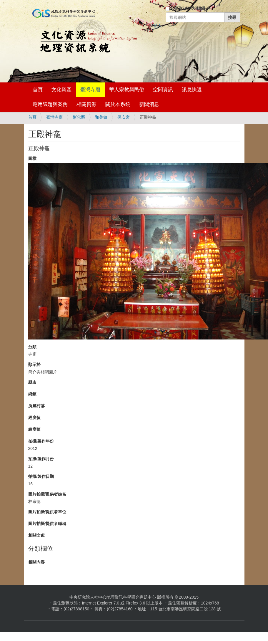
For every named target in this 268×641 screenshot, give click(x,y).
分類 (32, 346)
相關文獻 (36, 535)
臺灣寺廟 (90, 89)
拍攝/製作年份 (41, 441)
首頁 (38, 89)
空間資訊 (163, 89)
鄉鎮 (32, 394)
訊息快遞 (192, 89)
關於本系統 (117, 104)
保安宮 (123, 117)
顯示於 (34, 364)
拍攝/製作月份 (41, 458)
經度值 (34, 417)
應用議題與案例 (50, 104)
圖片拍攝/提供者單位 (47, 511)
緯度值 (34, 429)
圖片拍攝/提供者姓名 (47, 494)
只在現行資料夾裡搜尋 (188, 8)
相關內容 (36, 562)
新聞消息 (149, 104)
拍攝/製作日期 (41, 476)
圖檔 (32, 158)
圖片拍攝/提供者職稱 (47, 523)
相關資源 (86, 104)
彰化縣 (79, 117)
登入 (157, 25)
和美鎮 (101, 117)
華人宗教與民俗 (126, 89)
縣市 (32, 382)
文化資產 (61, 89)
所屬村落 (36, 405)
